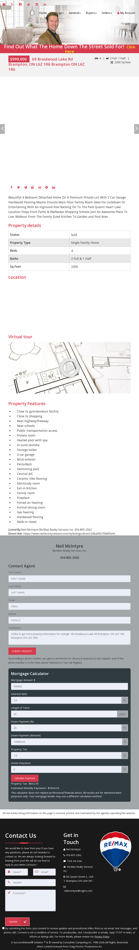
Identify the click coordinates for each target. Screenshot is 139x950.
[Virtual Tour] (46, 187)
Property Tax (19, 746)
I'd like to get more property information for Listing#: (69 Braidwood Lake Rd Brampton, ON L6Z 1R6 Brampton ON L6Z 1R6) (69, 636)
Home (42, 13)
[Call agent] (13, 4)
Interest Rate (19, 692)
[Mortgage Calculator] (32, 187)
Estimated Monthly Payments (35, 785)
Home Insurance (21, 760)
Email (11, 599)
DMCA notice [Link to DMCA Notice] (69, 946)
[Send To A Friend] (25, 187)
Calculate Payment (24, 775)
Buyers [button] (90, 13)
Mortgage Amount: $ (23, 678)
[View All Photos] (53, 187)
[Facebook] (11, 187)
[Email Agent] (6, 4)
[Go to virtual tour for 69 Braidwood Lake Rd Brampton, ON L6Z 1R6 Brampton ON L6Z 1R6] (69, 367)
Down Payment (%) (22, 719)
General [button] (74, 13)
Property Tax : (25, 780)
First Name (14, 572)
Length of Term (20, 706)
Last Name (14, 586)
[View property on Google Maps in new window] (69, 308)
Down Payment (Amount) (26, 733)
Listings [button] (57, 13)
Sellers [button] (106, 13)
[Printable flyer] (39, 187)
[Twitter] (18, 187)
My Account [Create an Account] (125, 13)
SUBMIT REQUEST (22, 649)
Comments (14, 627)
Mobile (12, 613)
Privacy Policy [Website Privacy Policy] (102, 932)
